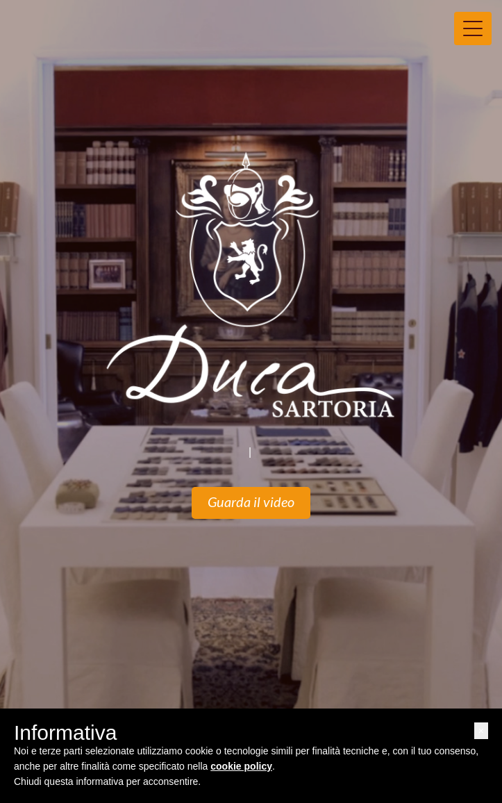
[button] (481, 730)
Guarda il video (251, 503)
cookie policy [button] (241, 766)
